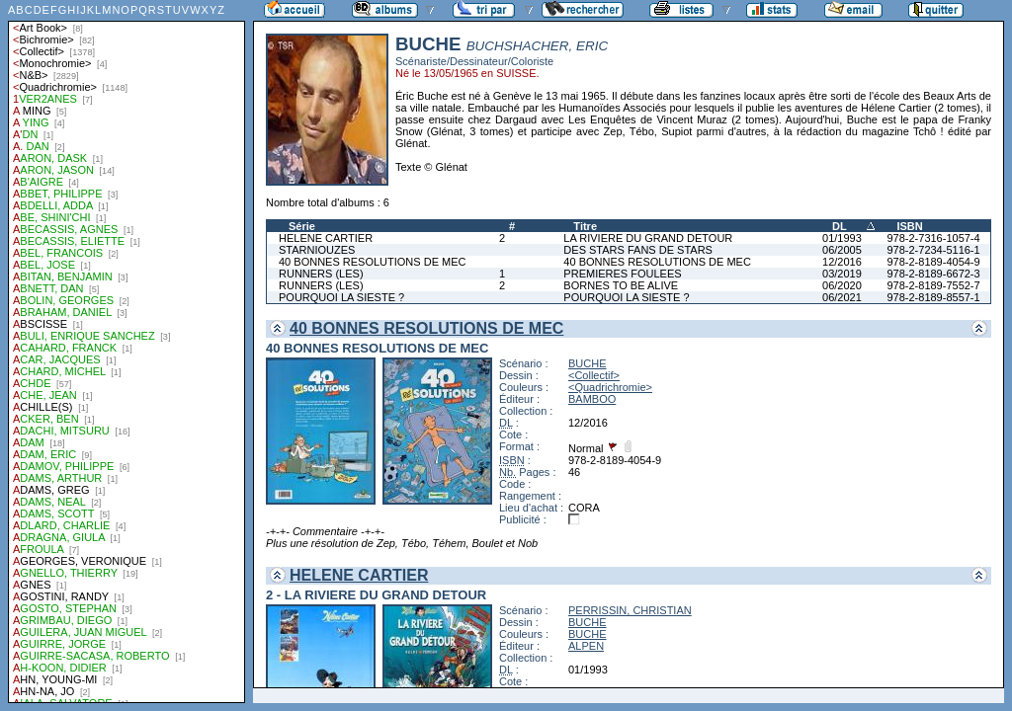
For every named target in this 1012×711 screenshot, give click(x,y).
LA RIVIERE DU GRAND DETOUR (647, 238)
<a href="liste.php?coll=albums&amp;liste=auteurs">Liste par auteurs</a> (126, 351)
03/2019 (842, 273)
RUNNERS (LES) (321, 273)
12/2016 (842, 262)
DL (839, 226)
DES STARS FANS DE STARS (638, 250)
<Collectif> (594, 375)
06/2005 (842, 250)
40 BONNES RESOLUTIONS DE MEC (372, 262)
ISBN (909, 226)
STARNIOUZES (317, 250)
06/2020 (842, 285)
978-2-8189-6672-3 (932, 273)
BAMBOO (592, 399)
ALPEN (586, 646)
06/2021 (842, 297)
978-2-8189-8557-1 (932, 297)
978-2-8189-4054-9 (932, 262)
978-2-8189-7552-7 (932, 285)
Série (302, 226)
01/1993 (842, 238)
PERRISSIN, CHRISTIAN (630, 610)
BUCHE (587, 363)
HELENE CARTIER (326, 238)
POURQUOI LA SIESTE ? (341, 297)
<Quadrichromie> (610, 387)
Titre (585, 226)
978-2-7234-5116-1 (932, 250)
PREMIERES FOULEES (622, 273)
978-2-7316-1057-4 (932, 238)
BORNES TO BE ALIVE (620, 285)
